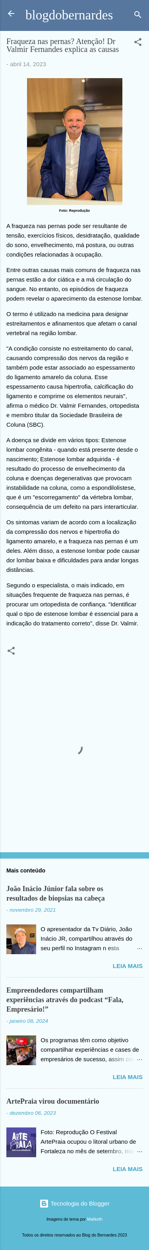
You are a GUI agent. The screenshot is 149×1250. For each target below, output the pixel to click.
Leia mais (128, 965)
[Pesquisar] (138, 16)
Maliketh (95, 1219)
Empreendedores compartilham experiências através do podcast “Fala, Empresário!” (64, 999)
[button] (138, 43)
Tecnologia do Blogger (74, 1203)
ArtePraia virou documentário (52, 1101)
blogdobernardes (69, 15)
